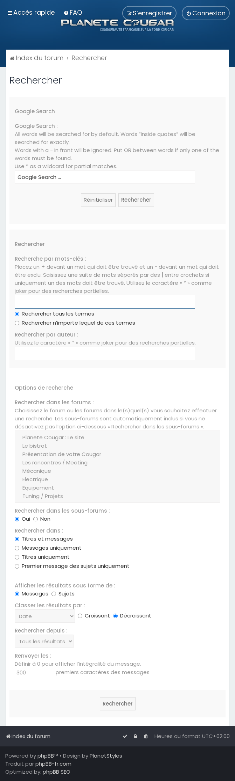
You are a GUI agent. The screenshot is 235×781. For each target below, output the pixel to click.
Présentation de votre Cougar (117, 454)
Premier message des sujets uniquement (72, 566)
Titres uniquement (42, 557)
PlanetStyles (106, 755)
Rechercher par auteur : (46, 334)
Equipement (117, 488)
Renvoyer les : (33, 655)
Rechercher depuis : (41, 630)
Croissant (94, 615)
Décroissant (132, 615)
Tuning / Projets (117, 496)
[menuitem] (73, 12)
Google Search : (36, 126)
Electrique (117, 479)
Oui (22, 518)
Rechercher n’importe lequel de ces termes (75, 322)
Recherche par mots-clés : (50, 258)
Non (41, 518)
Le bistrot (117, 446)
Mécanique (117, 471)
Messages (31, 593)
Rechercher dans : (39, 530)
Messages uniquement (48, 547)
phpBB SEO (56, 771)
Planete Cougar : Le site (117, 437)
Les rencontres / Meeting (117, 462)
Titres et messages (44, 538)
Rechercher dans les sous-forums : (62, 510)
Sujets (63, 593)
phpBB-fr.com (53, 763)
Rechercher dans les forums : (54, 402)
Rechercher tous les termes (54, 313)
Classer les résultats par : (50, 605)
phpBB (45, 755)
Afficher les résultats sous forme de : (65, 585)
